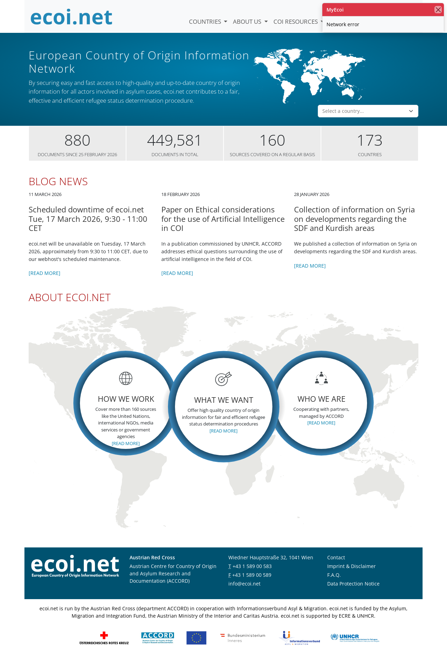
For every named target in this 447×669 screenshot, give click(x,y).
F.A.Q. (334, 583)
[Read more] (44, 282)
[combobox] (363, 120)
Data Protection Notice (353, 592)
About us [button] (248, 21)
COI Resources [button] (296, 21)
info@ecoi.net (244, 592)
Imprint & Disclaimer (351, 575)
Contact (336, 566)
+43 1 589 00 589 (251, 583)
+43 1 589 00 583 (252, 575)
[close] (438, 9)
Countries (205, 21)
